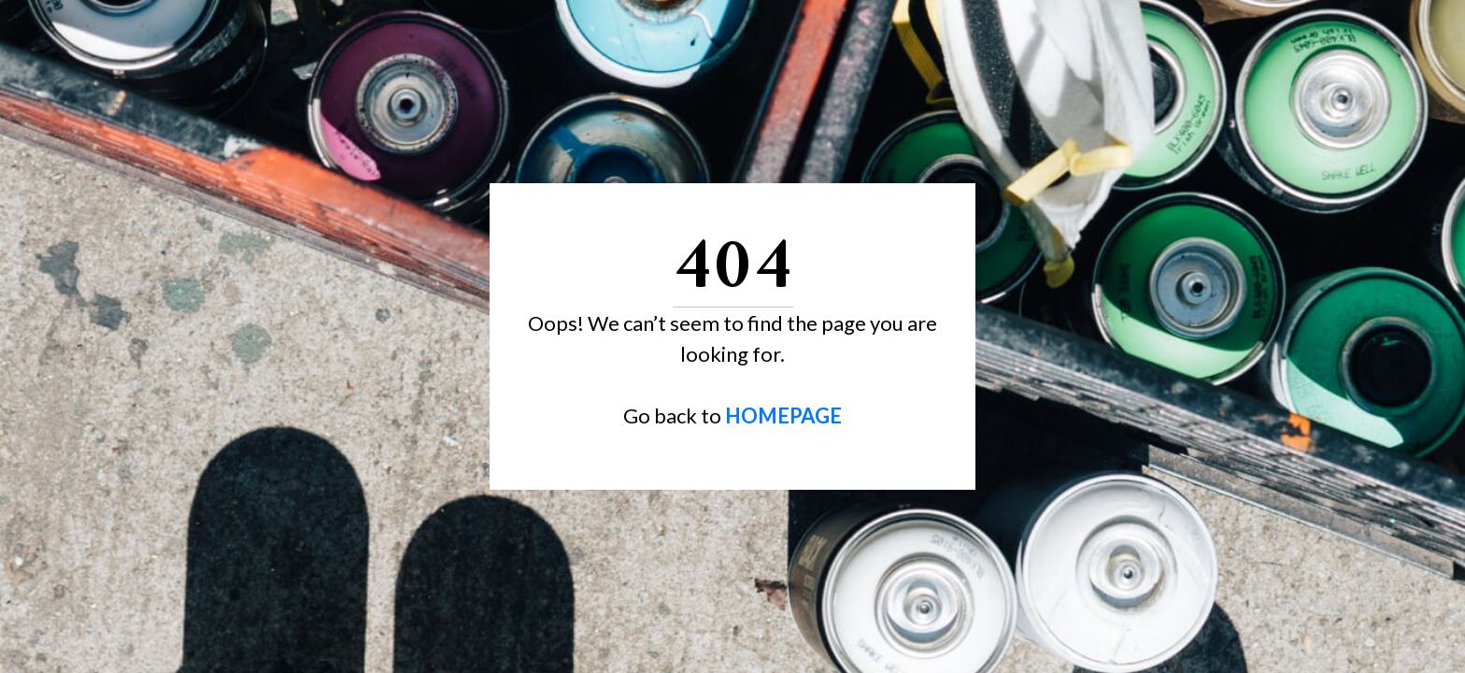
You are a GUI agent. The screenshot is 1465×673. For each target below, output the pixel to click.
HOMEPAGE (783, 415)
